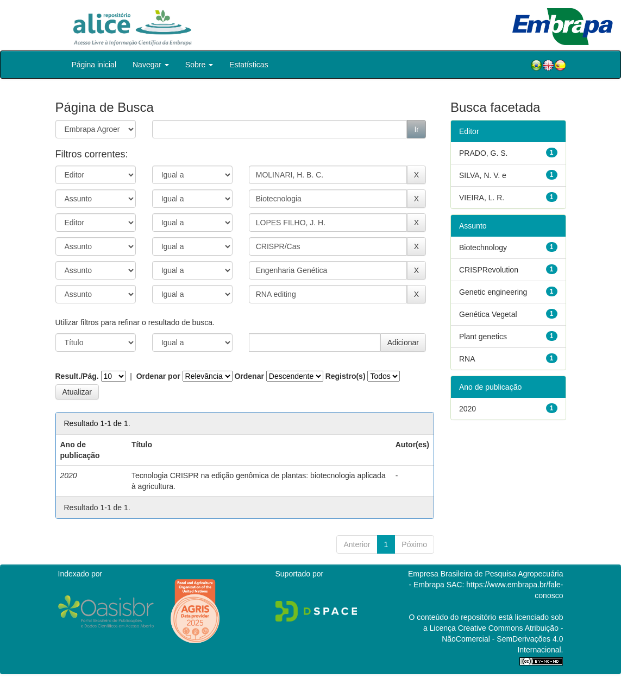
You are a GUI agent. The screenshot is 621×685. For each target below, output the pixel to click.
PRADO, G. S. (483, 153)
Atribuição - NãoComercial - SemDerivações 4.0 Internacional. (502, 639)
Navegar (151, 64)
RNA (467, 358)
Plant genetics (483, 336)
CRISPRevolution (488, 269)
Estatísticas (248, 64)
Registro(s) (345, 376)
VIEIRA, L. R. (481, 197)
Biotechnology (483, 247)
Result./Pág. (77, 376)
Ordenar (249, 376)
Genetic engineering (493, 292)
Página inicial (94, 64)
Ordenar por (158, 376)
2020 (467, 408)
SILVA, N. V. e (482, 175)
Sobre (199, 64)
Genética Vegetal (488, 314)
